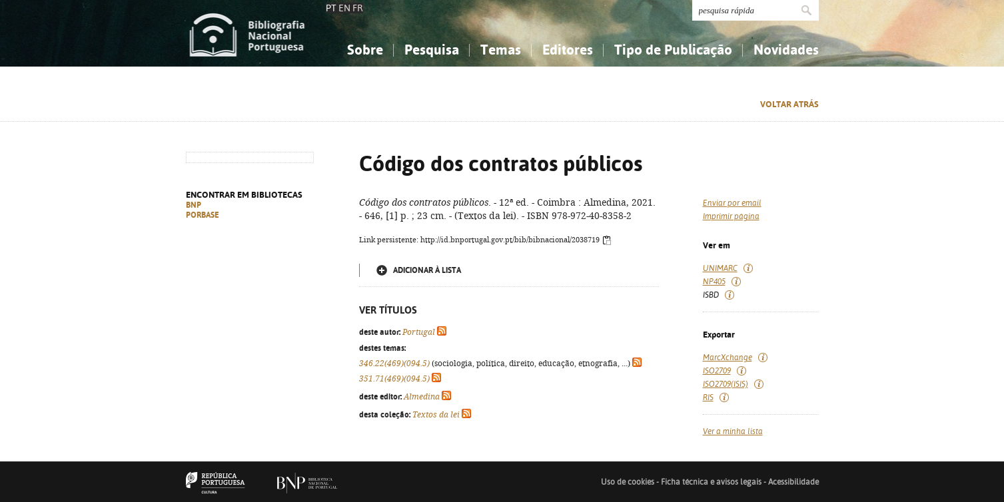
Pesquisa (431, 49)
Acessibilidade (793, 482)
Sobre (365, 49)
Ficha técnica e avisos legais (711, 482)
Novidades (786, 49)
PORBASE (202, 215)
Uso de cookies (627, 482)
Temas (500, 49)
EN (344, 8)
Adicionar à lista (427, 270)
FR (357, 8)
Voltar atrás (789, 104)
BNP (193, 205)
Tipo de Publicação (673, 49)
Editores (567, 49)
